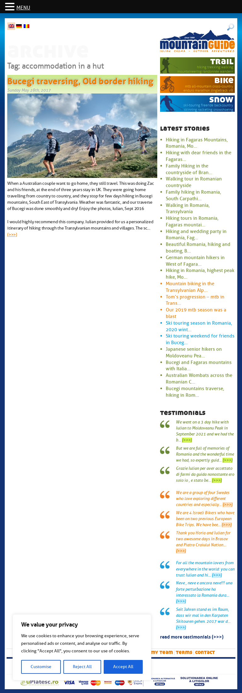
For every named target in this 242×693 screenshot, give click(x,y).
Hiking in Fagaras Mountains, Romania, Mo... (197, 143)
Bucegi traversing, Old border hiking (80, 80)
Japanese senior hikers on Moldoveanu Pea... (194, 352)
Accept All (123, 666)
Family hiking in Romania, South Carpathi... (193, 195)
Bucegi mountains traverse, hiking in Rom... (195, 391)
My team (162, 652)
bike (223, 80)
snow (221, 99)
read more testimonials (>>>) (191, 636)
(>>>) (12, 234)
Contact (205, 652)
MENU (23, 8)
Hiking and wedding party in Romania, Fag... (196, 234)
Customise (41, 666)
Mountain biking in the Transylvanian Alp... (190, 287)
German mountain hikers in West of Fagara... (195, 260)
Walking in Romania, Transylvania (188, 208)
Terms (184, 652)
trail (221, 61)
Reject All (82, 666)
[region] (82, 647)
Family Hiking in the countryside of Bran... (189, 169)
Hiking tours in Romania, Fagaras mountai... (192, 221)
